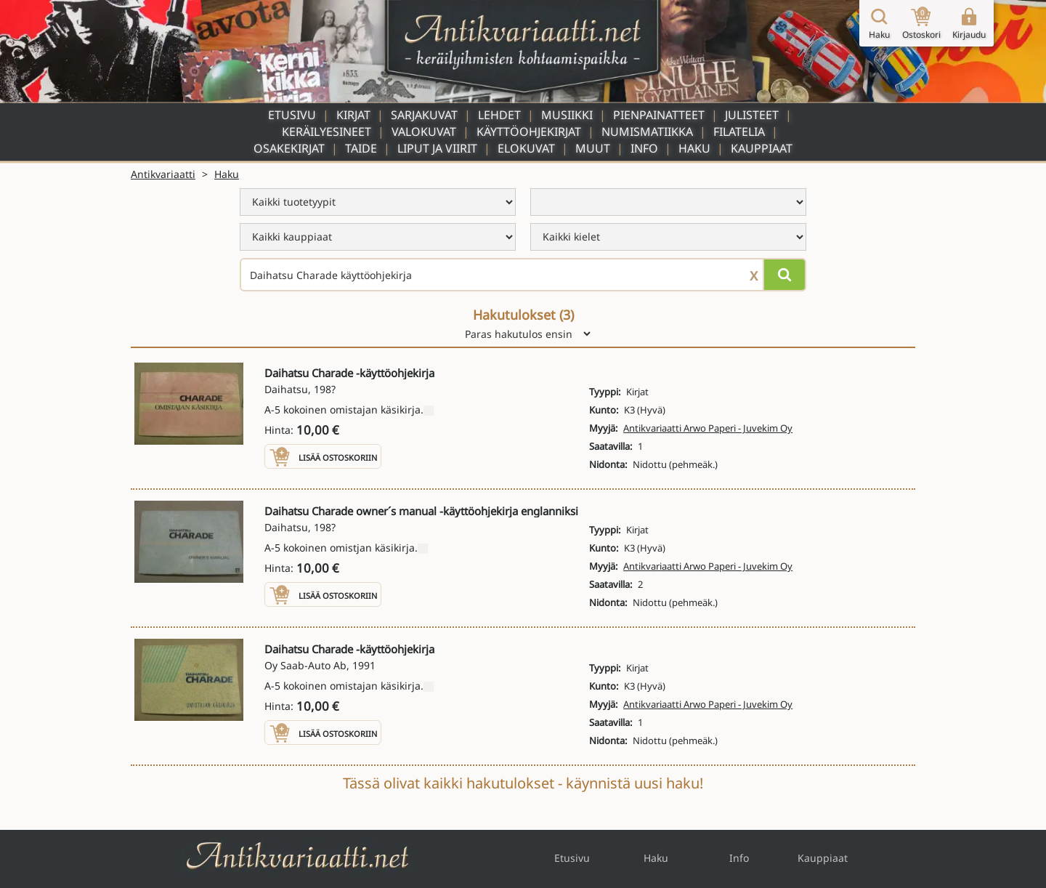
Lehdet (499, 115)
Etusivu (292, 115)
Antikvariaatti (163, 174)
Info (644, 148)
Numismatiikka (647, 132)
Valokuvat (424, 132)
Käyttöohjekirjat (529, 132)
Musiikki (567, 115)
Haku (694, 148)
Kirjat (353, 115)
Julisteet (752, 115)
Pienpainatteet (659, 115)
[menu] (378, 202)
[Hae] (784, 274)
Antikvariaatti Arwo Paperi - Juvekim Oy (707, 428)
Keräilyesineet (326, 132)
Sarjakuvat (424, 115)
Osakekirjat (289, 148)
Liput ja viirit (437, 148)
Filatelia (739, 132)
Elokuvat (526, 148)
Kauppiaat (761, 148)
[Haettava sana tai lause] (523, 274)
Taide (361, 148)
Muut (592, 148)
